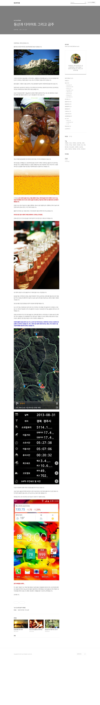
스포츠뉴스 (68, 111)
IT (67, 124)
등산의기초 (69, 86)
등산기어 (69, 93)
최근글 (66, 136)
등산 (67, 83)
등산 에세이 (69, 97)
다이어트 (67, 99)
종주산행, (67, 147)
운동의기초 (68, 101)
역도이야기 (68, 126)
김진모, (70, 143)
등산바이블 (17, 3)
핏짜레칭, (74, 149)
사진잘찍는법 (68, 116)
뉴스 (67, 118)
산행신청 (69, 91)
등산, (82, 145)
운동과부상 (68, 104)
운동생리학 (68, 106)
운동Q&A (67, 109)
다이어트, (79, 149)
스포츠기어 (68, 113)
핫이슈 (68, 120)
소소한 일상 (69, 122)
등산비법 (69, 85)
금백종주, (77, 147)
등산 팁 (68, 88)
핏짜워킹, (74, 143)
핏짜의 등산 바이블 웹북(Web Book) (72, 46)
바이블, (70, 145)
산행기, (83, 143)
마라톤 (67, 80)
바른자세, (70, 149)
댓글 (15, 681)
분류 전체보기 (69, 78)
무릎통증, (67, 143)
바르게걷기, (83, 149)
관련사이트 (79, 699)
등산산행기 (69, 90)
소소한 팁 (67, 128)
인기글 (70, 136)
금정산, (66, 149)
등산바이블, (79, 143)
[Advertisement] (36, 607)
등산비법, (81, 147)
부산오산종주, (72, 147)
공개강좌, (74, 145)
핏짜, (85, 145)
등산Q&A (68, 95)
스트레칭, (67, 145)
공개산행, (79, 145)
